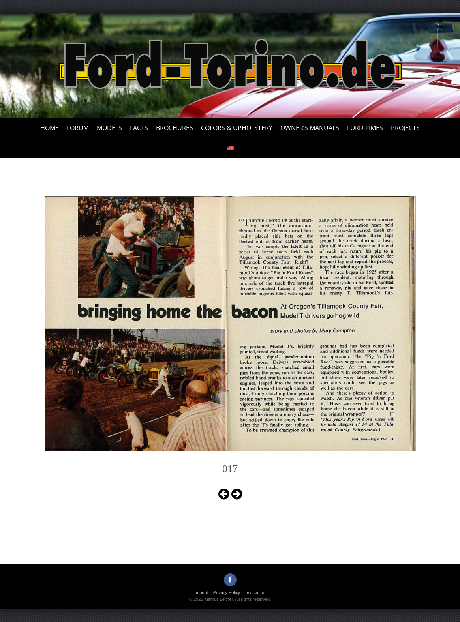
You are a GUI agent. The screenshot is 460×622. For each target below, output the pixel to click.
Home (49, 128)
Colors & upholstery (236, 128)
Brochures (174, 128)
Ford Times (365, 128)
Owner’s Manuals (309, 128)
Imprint (201, 592)
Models (109, 128)
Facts (139, 128)
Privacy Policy (226, 592)
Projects (405, 128)
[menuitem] (230, 148)
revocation (255, 592)
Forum (78, 128)
